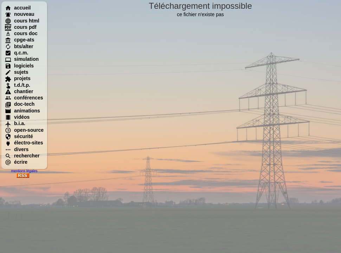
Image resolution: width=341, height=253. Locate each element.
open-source (24, 130)
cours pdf (21, 27)
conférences (24, 97)
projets (18, 78)
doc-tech (19, 104)
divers (16, 149)
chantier (19, 91)
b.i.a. (15, 123)
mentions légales (24, 171)
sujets (16, 72)
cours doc (21, 33)
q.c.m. (16, 53)
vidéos (17, 117)
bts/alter (19, 46)
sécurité (19, 136)
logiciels (19, 66)
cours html (22, 21)
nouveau (19, 14)
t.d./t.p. (17, 85)
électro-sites (24, 142)
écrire (16, 162)
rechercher (22, 155)
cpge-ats (19, 40)
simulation (22, 59)
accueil (18, 8)
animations (22, 110)
